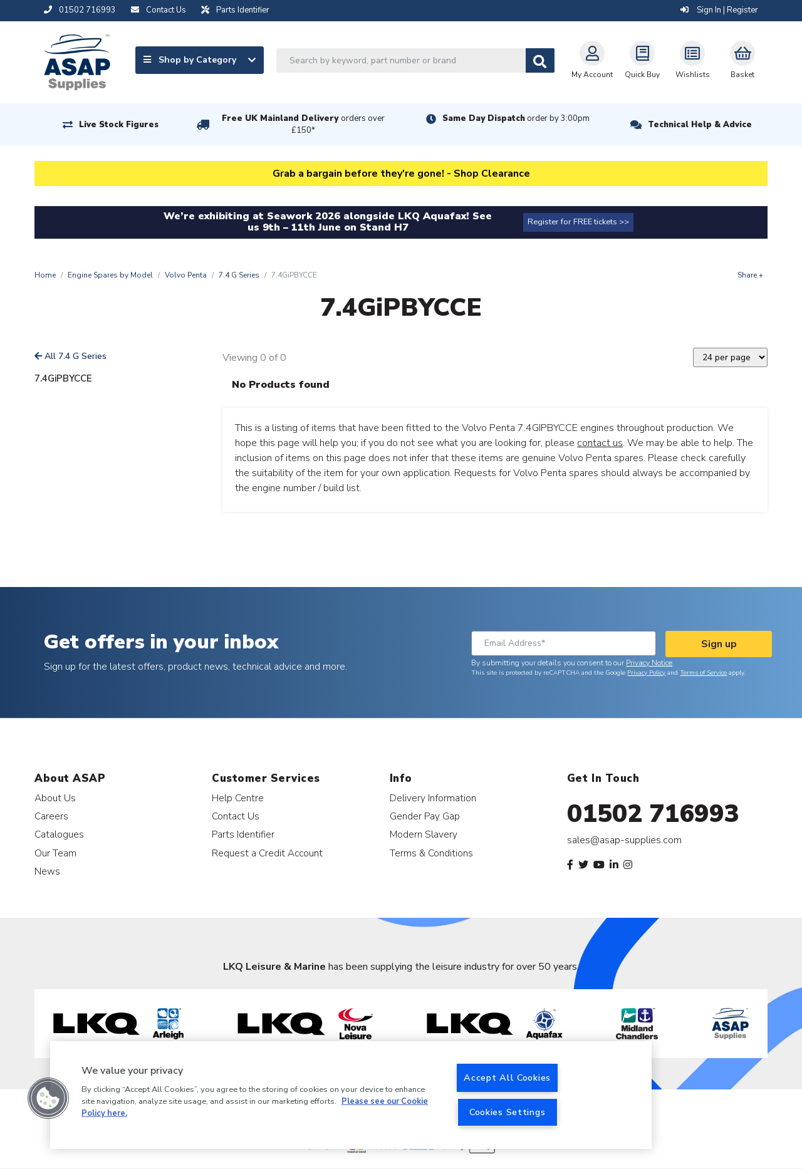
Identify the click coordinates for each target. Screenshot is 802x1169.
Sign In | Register (719, 10)
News (47, 871)
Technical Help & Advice (700, 124)
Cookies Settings (507, 1112)
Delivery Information (433, 797)
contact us (600, 443)
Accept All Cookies (507, 1077)
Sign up (719, 644)
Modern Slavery (423, 834)
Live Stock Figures (119, 124)
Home (45, 275)
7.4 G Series (239, 275)
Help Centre (238, 797)
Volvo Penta (186, 275)
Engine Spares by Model (110, 275)
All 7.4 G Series (70, 356)
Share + (750, 275)
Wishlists (692, 60)
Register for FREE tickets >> (578, 221)
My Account (592, 60)
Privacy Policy (646, 672)
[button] (48, 1098)
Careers (51, 816)
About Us (55, 797)
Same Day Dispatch (516, 118)
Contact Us (235, 816)
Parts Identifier (243, 834)
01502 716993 (653, 814)
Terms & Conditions (431, 853)
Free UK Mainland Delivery (303, 124)
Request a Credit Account (267, 853)
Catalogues (59, 834)
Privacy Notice (649, 663)
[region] (351, 1095)
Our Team (55, 853)
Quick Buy (642, 60)
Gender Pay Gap (425, 816)
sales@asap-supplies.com (624, 840)
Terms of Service (703, 672)
